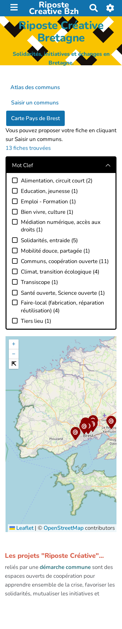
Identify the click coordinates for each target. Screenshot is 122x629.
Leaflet (21, 528)
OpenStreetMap (64, 528)
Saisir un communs (35, 102)
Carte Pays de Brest (35, 118)
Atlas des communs (35, 87)
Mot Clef (22, 165)
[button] (75, 434)
